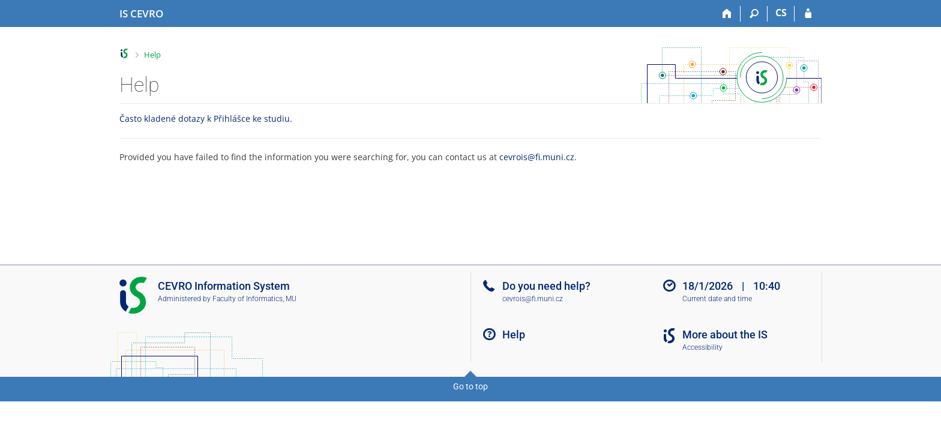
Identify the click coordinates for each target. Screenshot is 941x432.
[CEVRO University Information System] (141, 14)
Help (152, 54)
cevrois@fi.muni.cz (536, 157)
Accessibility (702, 347)
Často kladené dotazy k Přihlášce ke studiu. (205, 118)
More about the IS (725, 334)
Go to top (470, 386)
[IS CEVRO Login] (808, 14)
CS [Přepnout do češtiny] (781, 12)
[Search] (754, 14)
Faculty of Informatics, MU (254, 299)
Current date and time (717, 299)
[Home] (727, 14)
